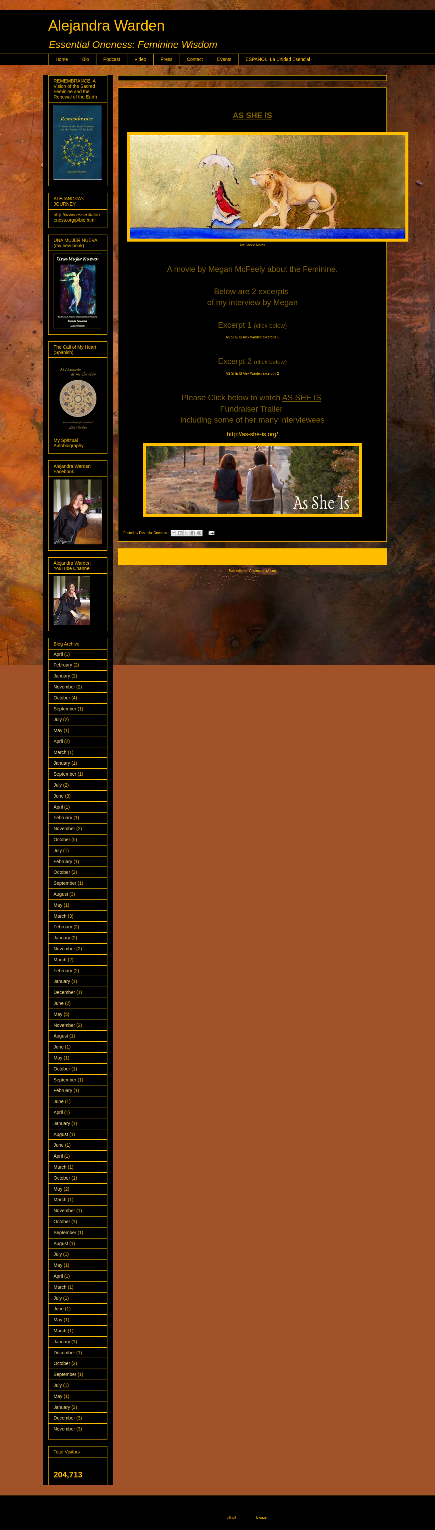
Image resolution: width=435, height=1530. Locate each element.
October (62, 697)
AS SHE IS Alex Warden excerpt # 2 (252, 373)
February (63, 665)
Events (224, 59)
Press (167, 59)
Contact (195, 59)
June (59, 796)
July (58, 719)
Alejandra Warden (106, 25)
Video (140, 59)
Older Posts (371, 556)
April (58, 654)
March (60, 752)
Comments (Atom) (262, 571)
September (65, 708)
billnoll (231, 1517)
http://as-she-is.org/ (252, 434)
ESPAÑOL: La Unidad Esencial (278, 59)
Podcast (111, 59)
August (61, 894)
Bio (85, 59)
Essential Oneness (153, 533)
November (64, 686)
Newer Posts (134, 556)
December (64, 992)
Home (62, 59)
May (58, 730)
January (62, 675)
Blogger (262, 1517)
